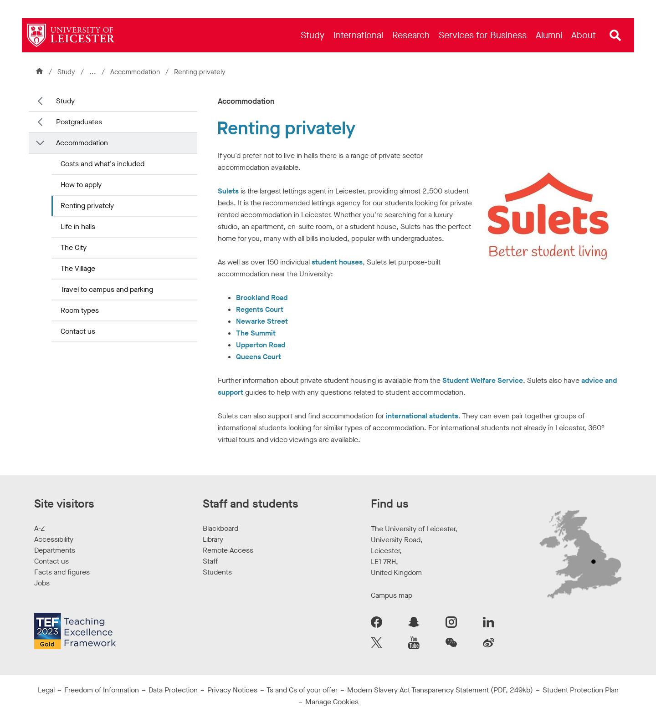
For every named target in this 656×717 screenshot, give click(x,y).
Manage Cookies (332, 702)
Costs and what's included (102, 163)
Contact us (78, 331)
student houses (337, 262)
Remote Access (228, 550)
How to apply (81, 184)
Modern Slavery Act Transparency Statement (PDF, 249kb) (440, 690)
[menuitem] (312, 35)
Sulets (228, 191)
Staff (210, 561)
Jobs (42, 583)
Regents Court (259, 309)
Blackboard (220, 528)
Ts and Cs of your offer (302, 690)
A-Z (39, 528)
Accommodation (136, 71)
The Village (78, 268)
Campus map (391, 595)
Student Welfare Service (482, 380)
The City (74, 247)
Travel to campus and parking (107, 289)
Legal (46, 690)
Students (217, 572)
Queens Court (258, 356)
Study (66, 71)
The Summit (256, 333)
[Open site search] (615, 35)
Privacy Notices (232, 690)
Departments (54, 550)
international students (422, 416)
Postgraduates (79, 122)
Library (213, 539)
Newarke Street (262, 321)
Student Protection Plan (581, 690)
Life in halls (78, 226)
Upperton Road (260, 345)
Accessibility (53, 539)
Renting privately (87, 205)
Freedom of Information (101, 690)
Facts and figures (62, 572)
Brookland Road (261, 297)
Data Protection (173, 690)
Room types (80, 310)
